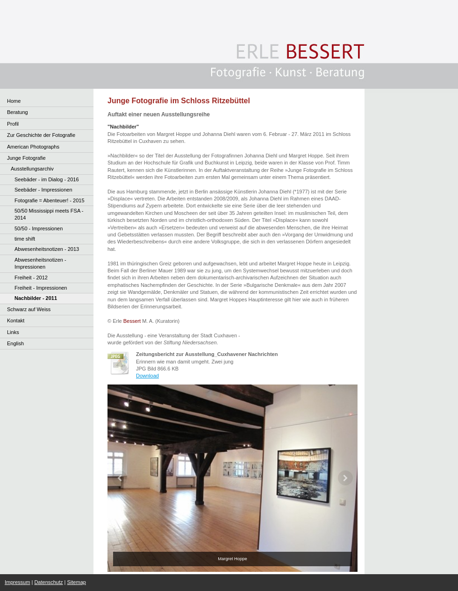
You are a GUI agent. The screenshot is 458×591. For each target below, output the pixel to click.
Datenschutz (48, 582)
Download (147, 375)
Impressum (17, 582)
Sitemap (76, 582)
